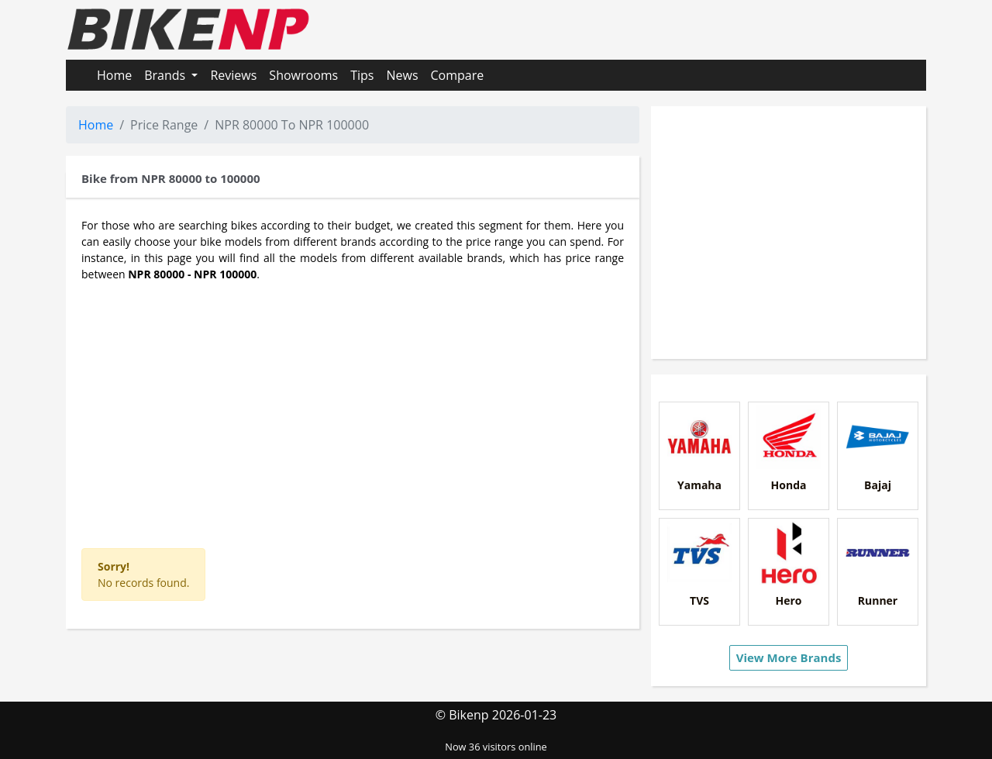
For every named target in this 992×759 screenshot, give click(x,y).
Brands (166, 75)
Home (114, 75)
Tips (362, 75)
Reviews (233, 75)
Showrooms (303, 75)
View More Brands (789, 657)
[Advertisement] (352, 407)
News (402, 75)
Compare (457, 75)
